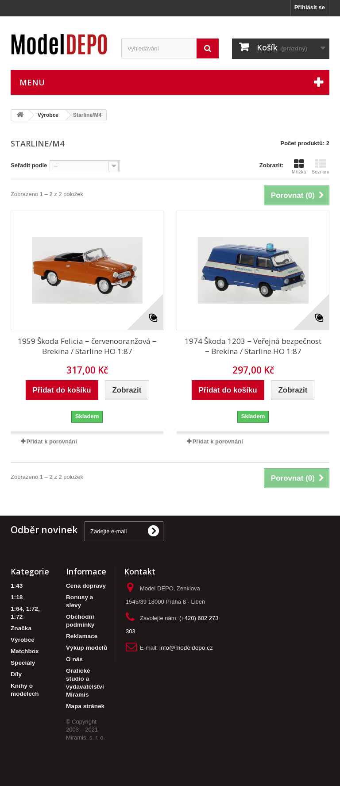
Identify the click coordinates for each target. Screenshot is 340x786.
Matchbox (25, 651)
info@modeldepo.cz (186, 647)
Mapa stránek (85, 706)
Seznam (320, 166)
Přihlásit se (309, 7)
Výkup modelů (86, 647)
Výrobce (23, 639)
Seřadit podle (29, 165)
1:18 (17, 597)
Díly (16, 674)
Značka (21, 628)
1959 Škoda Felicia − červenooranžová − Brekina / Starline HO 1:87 (87, 346)
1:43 (17, 585)
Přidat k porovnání (52, 441)
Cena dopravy (86, 585)
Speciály (23, 662)
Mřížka (299, 166)
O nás (74, 659)
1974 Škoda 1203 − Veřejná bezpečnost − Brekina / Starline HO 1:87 (253, 346)
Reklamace (81, 636)
